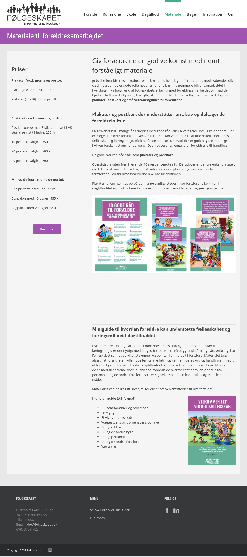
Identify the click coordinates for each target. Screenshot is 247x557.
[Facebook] (167, 510)
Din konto (97, 518)
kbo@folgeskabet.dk (41, 524)
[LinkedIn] (176, 510)
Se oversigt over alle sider (110, 510)
